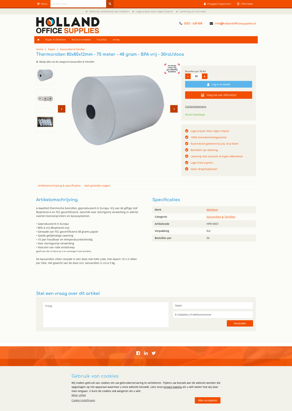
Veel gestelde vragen (97, 185)
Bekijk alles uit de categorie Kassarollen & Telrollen (65, 61)
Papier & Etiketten (55, 39)
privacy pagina (173, 387)
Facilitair (102, 39)
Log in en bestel (218, 84)
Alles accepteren (207, 400)
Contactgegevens (195, 106)
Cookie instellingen (83, 400)
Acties (116, 39)
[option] (45, 75)
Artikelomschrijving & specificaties (59, 185)
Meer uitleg (79, 395)
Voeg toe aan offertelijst (218, 95)
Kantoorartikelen (81, 39)
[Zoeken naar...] (110, 3)
